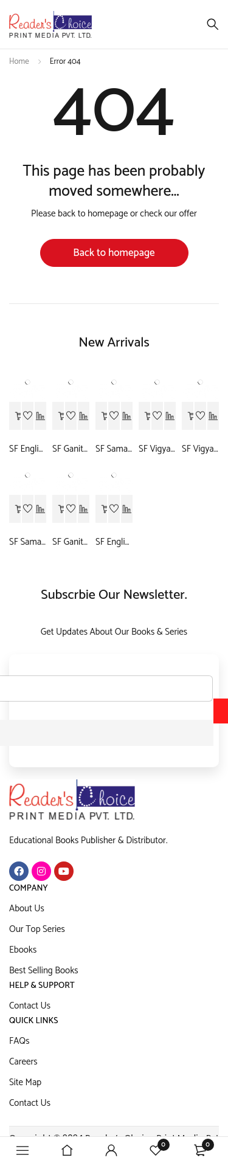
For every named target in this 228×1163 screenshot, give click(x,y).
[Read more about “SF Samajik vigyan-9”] (101, 416)
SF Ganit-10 (70, 542)
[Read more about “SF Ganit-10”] (58, 509)
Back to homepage (113, 252)
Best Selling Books (43, 970)
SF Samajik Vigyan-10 (27, 542)
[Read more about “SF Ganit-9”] (58, 416)
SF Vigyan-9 (157, 449)
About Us (26, 908)
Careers (23, 1061)
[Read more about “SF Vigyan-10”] (188, 416)
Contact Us (29, 1005)
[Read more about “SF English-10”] (101, 509)
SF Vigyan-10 (200, 449)
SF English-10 (114, 542)
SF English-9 (27, 449)
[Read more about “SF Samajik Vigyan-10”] (15, 509)
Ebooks (22, 950)
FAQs (19, 1041)
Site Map (25, 1082)
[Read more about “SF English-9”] (15, 416)
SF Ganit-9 (70, 449)
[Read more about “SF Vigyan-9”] (145, 416)
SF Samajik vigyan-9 (114, 449)
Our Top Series (37, 929)
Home (19, 61)
